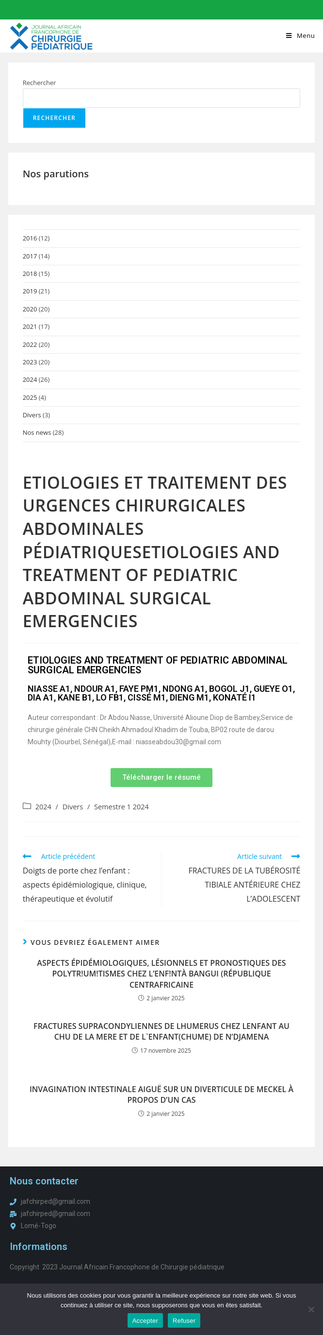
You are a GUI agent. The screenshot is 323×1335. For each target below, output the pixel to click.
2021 (30, 327)
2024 (30, 380)
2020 (30, 309)
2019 (30, 292)
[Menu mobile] (300, 35)
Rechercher (39, 83)
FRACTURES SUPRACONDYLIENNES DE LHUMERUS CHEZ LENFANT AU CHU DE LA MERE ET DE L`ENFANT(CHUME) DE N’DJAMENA (161, 1032)
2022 (30, 345)
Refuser (184, 1320)
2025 (30, 398)
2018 (30, 274)
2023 (30, 362)
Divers (32, 415)
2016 (30, 238)
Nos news (37, 433)
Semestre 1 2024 (121, 807)
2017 (30, 256)
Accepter (145, 1320)
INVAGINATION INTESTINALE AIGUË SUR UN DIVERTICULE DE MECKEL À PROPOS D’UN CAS (161, 1095)
